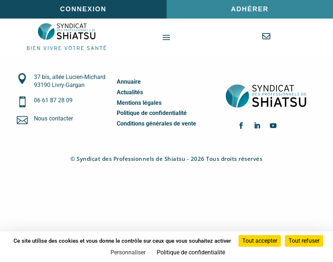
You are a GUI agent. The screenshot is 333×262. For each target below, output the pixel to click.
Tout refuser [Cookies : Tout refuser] (304, 240)
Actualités (130, 92)
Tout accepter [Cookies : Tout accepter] (259, 240)
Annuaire (129, 81)
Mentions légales (139, 102)
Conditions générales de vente (156, 123)
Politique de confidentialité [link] (191, 252)
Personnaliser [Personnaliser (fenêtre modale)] (128, 252)
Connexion (83, 9)
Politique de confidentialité (152, 113)
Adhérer (249, 9)
